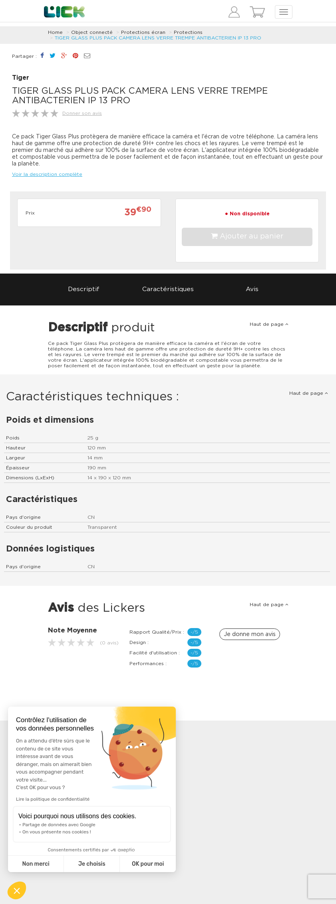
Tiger (20, 78)
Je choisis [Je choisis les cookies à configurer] (91, 864)
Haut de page (269, 324)
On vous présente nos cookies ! (56, 832)
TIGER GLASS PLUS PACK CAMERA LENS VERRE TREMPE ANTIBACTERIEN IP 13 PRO (158, 37)
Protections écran (143, 32)
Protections (188, 32)
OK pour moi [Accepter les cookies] (148, 864)
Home (55, 32)
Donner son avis (82, 113)
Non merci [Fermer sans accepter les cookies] (35, 864)
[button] (16, 890)
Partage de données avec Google (58, 824)
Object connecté (92, 32)
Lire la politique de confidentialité (52, 799)
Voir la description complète (47, 174)
